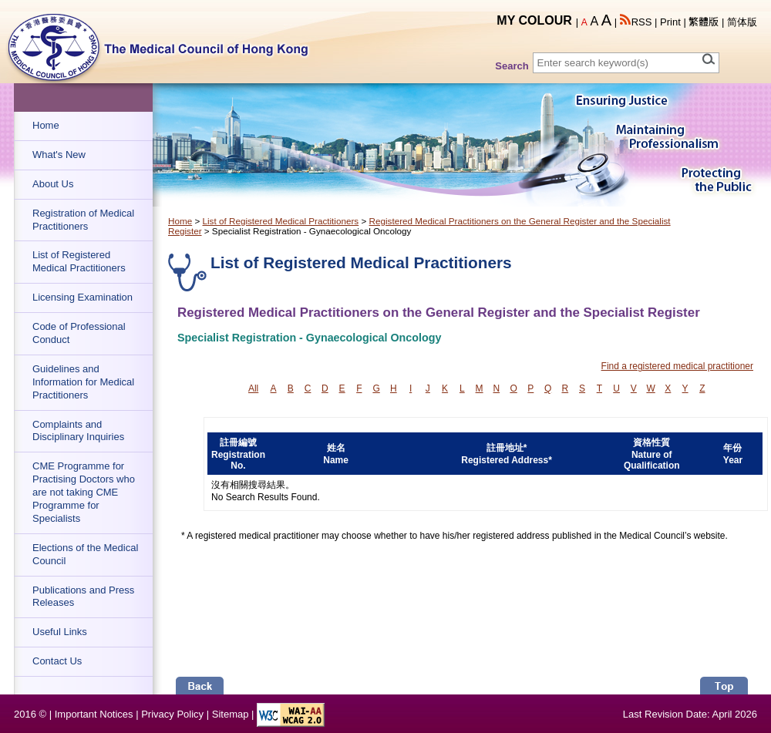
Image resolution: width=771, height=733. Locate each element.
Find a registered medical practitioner (677, 366)
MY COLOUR (534, 20)
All (253, 388)
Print (670, 22)
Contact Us (57, 661)
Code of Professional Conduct (79, 333)
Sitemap (230, 714)
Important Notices (94, 714)
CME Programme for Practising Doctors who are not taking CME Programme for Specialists (83, 492)
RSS (636, 22)
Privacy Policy (172, 714)
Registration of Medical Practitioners (83, 219)
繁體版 (704, 22)
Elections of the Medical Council (85, 554)
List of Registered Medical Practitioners (79, 261)
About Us (52, 184)
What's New (59, 154)
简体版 (742, 22)
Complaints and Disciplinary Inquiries (78, 431)
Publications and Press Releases (83, 596)
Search (511, 66)
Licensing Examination (82, 297)
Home (45, 125)
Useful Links (59, 631)
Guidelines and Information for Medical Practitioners (83, 382)
